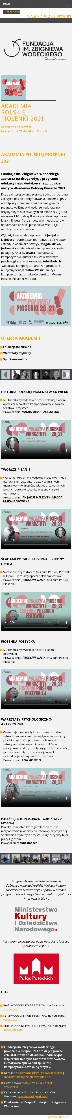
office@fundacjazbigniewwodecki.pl (39, 1073)
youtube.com (11, 1019)
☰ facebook (11, 12)
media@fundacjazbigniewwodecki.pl (27, 1076)
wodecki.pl (11, 1086)
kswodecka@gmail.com (32, 1096)
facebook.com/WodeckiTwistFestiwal (24, 131)
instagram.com (13, 1029)
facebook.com (12, 1009)
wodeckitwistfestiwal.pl (16, 126)
